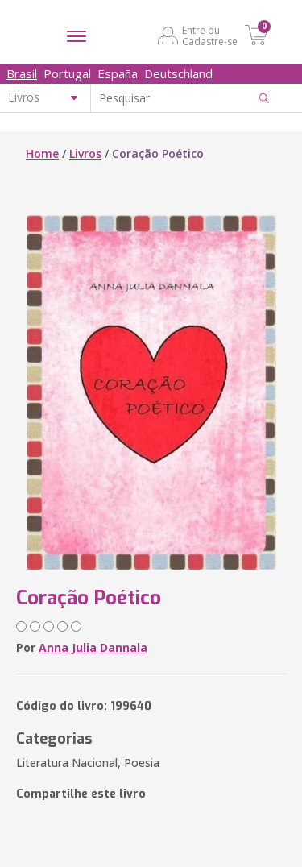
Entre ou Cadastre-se (210, 35)
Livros (85, 153)
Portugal (67, 73)
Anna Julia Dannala (93, 647)
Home (42, 153)
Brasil (21, 73)
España (117, 73)
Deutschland (178, 73)
